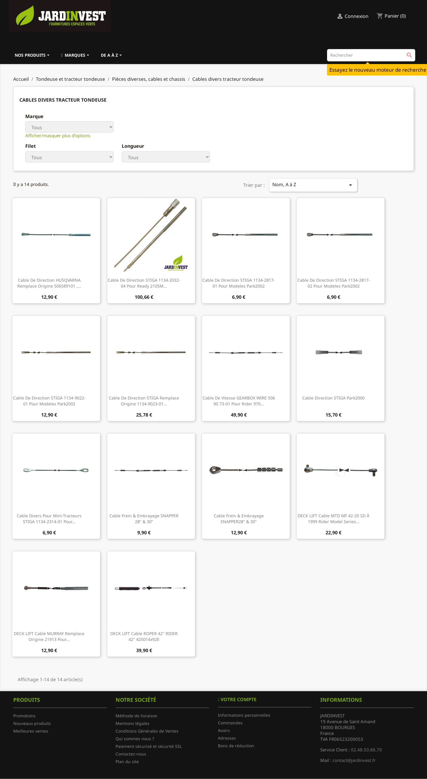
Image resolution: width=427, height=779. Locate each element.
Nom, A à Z (313, 185)
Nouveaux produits (32, 723)
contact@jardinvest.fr (354, 760)
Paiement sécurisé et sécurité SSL (149, 746)
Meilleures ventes (30, 731)
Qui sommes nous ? (135, 738)
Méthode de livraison (136, 715)
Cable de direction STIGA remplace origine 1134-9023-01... (144, 401)
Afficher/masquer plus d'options (57, 135)
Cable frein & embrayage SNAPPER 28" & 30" (144, 518)
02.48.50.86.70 (366, 750)
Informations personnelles (244, 715)
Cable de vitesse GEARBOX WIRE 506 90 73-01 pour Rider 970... (239, 401)
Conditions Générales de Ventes (147, 731)
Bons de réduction (236, 745)
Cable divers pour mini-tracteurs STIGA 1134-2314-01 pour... (49, 518)
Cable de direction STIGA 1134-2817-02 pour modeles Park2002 (333, 283)
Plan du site (127, 761)
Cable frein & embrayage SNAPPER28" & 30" (239, 518)
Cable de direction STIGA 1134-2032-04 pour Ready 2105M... (144, 283)
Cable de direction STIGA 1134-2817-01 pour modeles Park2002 (238, 283)
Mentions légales (132, 723)
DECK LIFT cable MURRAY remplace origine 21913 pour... (49, 636)
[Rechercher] (371, 55)
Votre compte (237, 699)
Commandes (230, 723)
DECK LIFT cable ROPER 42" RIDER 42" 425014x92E (144, 636)
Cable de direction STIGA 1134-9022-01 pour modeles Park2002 (49, 401)
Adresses (227, 738)
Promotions (24, 715)
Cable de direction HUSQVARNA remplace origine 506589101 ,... (49, 283)
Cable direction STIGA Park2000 (333, 398)
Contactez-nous (131, 754)
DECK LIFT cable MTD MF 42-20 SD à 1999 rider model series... (333, 518)
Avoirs (224, 730)
